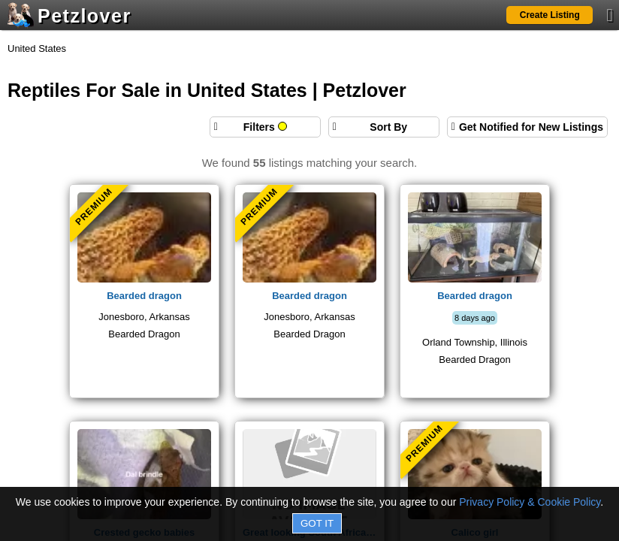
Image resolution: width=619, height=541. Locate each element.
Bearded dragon (144, 295)
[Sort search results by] (384, 127)
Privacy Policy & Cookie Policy (529, 502)
